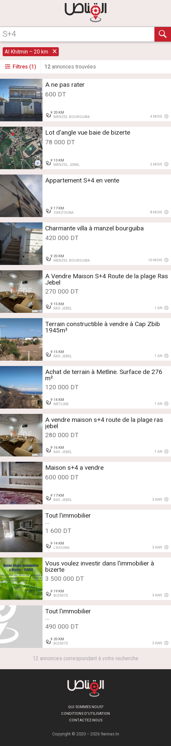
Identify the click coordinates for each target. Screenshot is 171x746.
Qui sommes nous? (85, 707)
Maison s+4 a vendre (74, 467)
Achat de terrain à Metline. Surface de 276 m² (103, 375)
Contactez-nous (85, 720)
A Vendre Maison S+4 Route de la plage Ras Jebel (106, 279)
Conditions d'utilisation (85, 713)
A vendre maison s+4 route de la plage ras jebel (104, 423)
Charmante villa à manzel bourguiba (94, 228)
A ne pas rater (65, 84)
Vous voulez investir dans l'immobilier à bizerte (99, 566)
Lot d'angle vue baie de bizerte (87, 132)
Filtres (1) (20, 66)
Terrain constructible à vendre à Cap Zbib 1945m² (102, 327)
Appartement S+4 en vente (82, 180)
